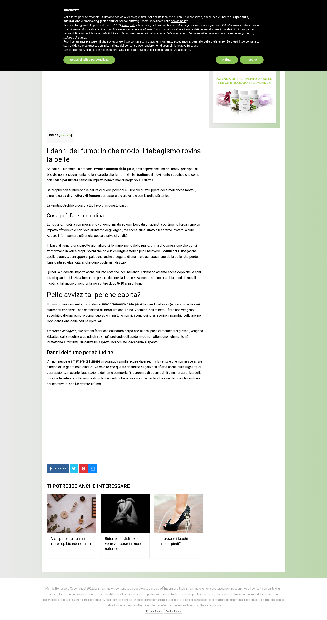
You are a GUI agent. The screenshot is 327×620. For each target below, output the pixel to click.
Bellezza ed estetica (238, 29)
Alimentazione (188, 29)
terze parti (128, 574)
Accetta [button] (251, 608)
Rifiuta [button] (226, 608)
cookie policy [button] (179, 570)
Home (53, 29)
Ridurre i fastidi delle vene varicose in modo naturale (123, 543)
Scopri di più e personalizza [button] (89, 608)
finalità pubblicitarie (87, 582)
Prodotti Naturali (88, 29)
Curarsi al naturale (141, 29)
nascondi (65, 135)
